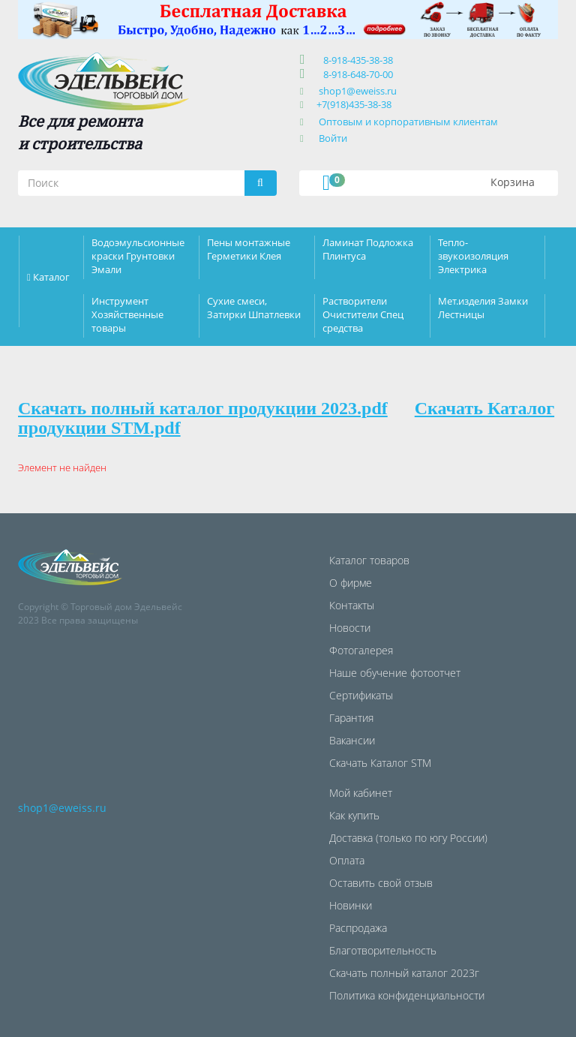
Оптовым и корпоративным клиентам (408, 121)
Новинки (350, 905)
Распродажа (358, 928)
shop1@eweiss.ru (358, 91)
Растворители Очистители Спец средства (363, 314)
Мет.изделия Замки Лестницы (483, 307)
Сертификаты (361, 695)
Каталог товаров (369, 560)
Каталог (51, 277)
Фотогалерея (361, 650)
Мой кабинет (360, 793)
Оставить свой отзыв (381, 883)
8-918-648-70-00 (356, 74)
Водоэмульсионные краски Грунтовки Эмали (138, 256)
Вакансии (352, 740)
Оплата (346, 860)
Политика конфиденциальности (406, 995)
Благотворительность (382, 950)
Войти (333, 138)
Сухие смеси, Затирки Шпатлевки (254, 307)
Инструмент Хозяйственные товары (128, 314)
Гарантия (351, 718)
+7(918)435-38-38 (354, 104)
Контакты (351, 605)
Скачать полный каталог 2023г (404, 973)
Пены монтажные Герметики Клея (248, 249)
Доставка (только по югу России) (408, 838)
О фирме (350, 583)
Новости (349, 628)
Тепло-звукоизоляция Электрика (473, 256)
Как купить (354, 815)
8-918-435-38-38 (356, 60)
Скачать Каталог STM (380, 763)
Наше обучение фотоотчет (394, 673)
